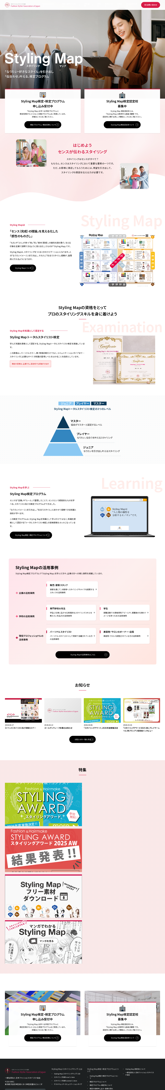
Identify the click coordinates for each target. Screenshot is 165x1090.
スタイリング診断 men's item (64, 1015)
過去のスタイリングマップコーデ (101, 1046)
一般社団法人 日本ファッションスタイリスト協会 (139, 1011)
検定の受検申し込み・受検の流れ (101, 1026)
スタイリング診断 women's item (65, 1018)
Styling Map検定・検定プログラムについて (104, 1015)
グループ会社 (94, 1060)
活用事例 (86, 5)
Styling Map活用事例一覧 (63, 1040)
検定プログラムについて (98, 1019)
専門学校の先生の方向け (63, 1058)
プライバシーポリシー (97, 1057)
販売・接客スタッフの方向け (63, 1049)
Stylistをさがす (131, 5)
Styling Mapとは (48, 5)
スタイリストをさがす (97, 1043)
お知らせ (119, 5)
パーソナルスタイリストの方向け (65, 1071)
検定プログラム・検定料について (101, 1023)
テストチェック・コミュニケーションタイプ (68, 1022)
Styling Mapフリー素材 (98, 1053)
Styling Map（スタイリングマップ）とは (67, 1012)
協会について (109, 5)
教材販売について (96, 1030)
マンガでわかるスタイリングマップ (101, 1050)
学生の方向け (59, 1062)
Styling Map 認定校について (135, 1007)
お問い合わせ (150, 5)
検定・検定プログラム (69, 5)
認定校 (99, 5)
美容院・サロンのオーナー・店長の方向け (68, 1074)
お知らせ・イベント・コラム (99, 1039)
